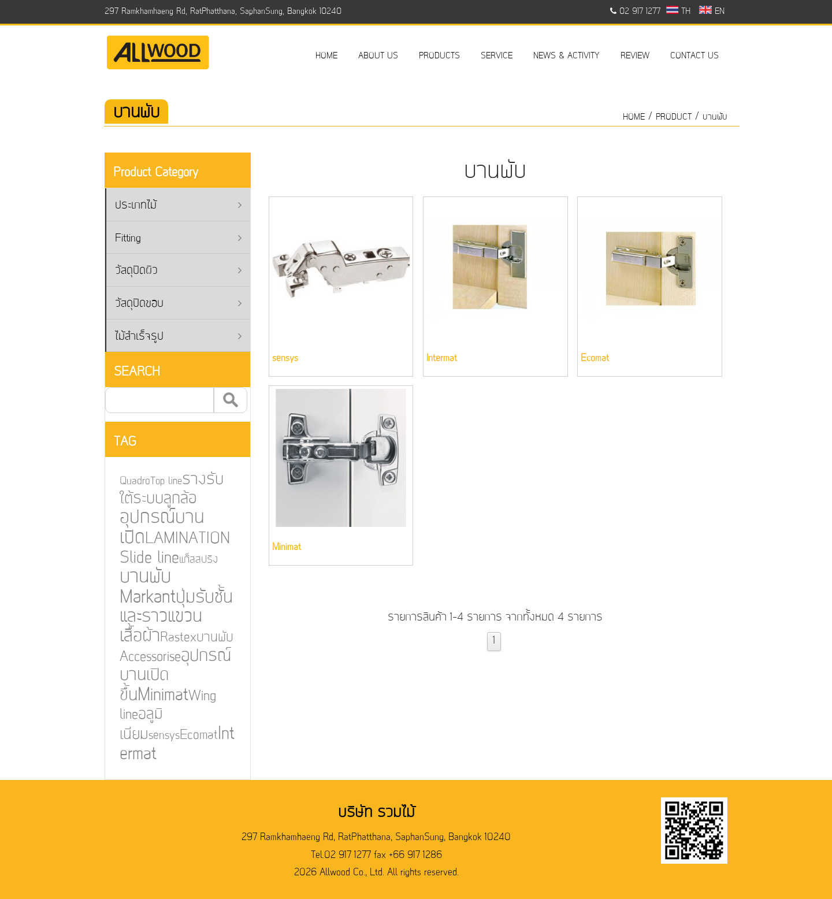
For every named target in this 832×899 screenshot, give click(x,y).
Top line (157, 483)
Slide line (141, 558)
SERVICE (496, 56)
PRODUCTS (439, 56)
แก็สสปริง (190, 560)
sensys (155, 734)
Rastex (170, 637)
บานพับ (715, 117)
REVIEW (635, 56)
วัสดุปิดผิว (178, 271)
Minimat (155, 694)
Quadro (127, 483)
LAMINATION (179, 540)
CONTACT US (694, 56)
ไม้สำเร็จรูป (178, 337)
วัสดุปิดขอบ (178, 304)
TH (678, 12)
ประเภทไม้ (178, 206)
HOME (326, 56)
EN (711, 12)
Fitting (178, 239)
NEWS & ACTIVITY (566, 56)
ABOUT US (378, 56)
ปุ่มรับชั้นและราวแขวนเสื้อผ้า (168, 617)
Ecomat (190, 733)
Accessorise (142, 656)
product (674, 117)
